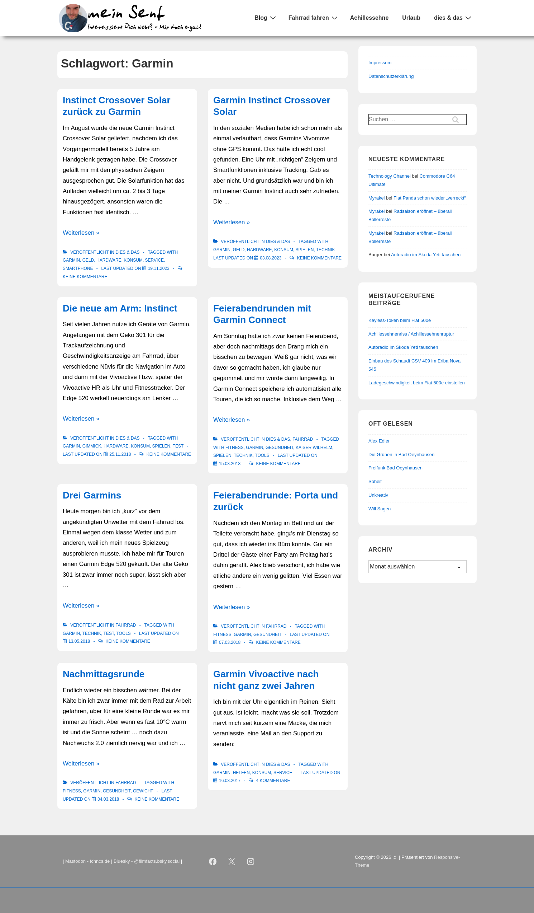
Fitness (234, 447)
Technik (325, 249)
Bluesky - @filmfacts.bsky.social (147, 861)
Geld (88, 260)
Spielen (305, 249)
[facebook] (213, 861)
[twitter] (232, 861)
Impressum (379, 62)
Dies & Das (127, 252)
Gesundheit (279, 447)
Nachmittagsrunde (103, 674)
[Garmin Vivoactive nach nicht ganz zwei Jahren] (229, 780)
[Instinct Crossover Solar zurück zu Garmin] (159, 268)
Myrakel (376, 198)
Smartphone (78, 268)
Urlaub (411, 18)
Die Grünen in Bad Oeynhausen (401, 454)
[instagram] (251, 861)
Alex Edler (379, 441)
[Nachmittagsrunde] (108, 799)
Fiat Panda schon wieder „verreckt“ (430, 198)
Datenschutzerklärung (391, 76)
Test (178, 446)
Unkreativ (378, 495)
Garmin (71, 260)
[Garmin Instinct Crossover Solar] (270, 258)
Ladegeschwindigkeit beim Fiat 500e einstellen (416, 382)
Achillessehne (369, 18)
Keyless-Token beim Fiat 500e (399, 320)
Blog (266, 18)
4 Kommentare (273, 780)
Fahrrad (302, 439)
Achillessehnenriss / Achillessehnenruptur (411, 334)
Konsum (133, 260)
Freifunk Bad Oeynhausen (395, 467)
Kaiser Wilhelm (314, 447)
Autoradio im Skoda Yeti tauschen (426, 254)
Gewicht (143, 790)
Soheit (375, 481)
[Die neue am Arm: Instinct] (120, 454)
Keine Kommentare (85, 276)
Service (154, 260)
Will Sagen (379, 508)
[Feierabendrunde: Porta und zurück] (229, 642)
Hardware (108, 260)
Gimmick (91, 446)
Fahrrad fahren (314, 18)
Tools (262, 455)
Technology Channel (389, 176)
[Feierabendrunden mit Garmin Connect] (229, 463)
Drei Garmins (92, 495)
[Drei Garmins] (79, 641)
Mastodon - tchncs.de (87, 861)
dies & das (453, 18)
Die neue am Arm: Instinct (120, 308)
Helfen (241, 772)
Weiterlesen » (81, 232)
